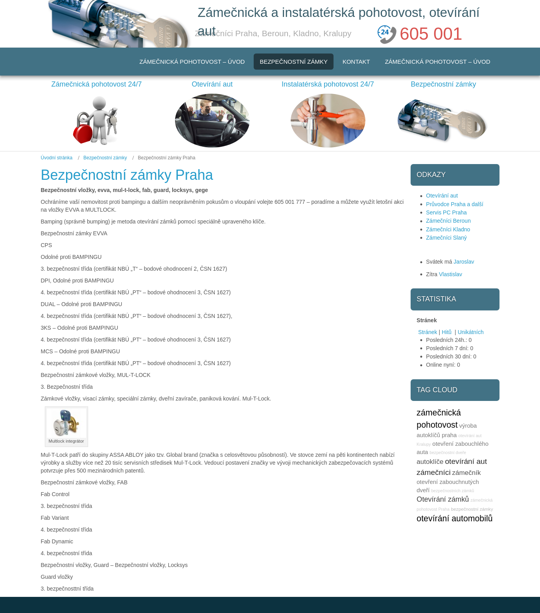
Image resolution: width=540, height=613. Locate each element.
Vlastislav (450, 274)
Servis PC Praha (446, 212)
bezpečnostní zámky (472, 508)
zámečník (466, 472)
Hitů (447, 332)
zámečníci (433, 472)
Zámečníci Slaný (446, 237)
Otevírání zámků (443, 499)
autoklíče (430, 461)
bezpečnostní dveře (447, 452)
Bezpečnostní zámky (443, 84)
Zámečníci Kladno (448, 229)
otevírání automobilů (454, 518)
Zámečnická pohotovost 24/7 (96, 84)
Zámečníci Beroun (448, 221)
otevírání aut (466, 461)
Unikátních (471, 332)
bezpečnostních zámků (452, 490)
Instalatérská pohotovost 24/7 (328, 84)
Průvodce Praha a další (454, 204)
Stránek (427, 332)
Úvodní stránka (57, 158)
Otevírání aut (212, 84)
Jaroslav (463, 261)
